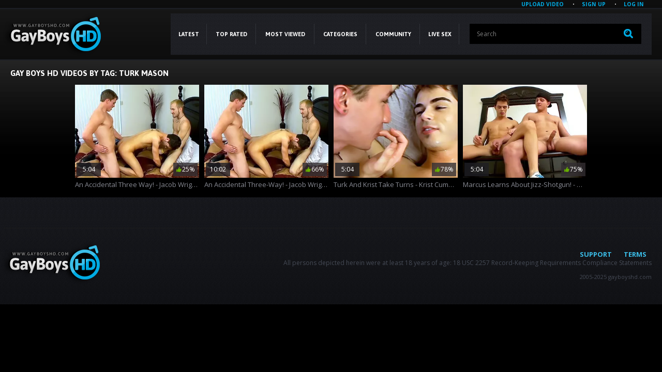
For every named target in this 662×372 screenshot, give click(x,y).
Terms (635, 254)
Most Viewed (285, 34)
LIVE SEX (440, 34)
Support (596, 254)
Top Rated (231, 34)
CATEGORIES (340, 34)
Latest (188, 34)
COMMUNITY (393, 34)
